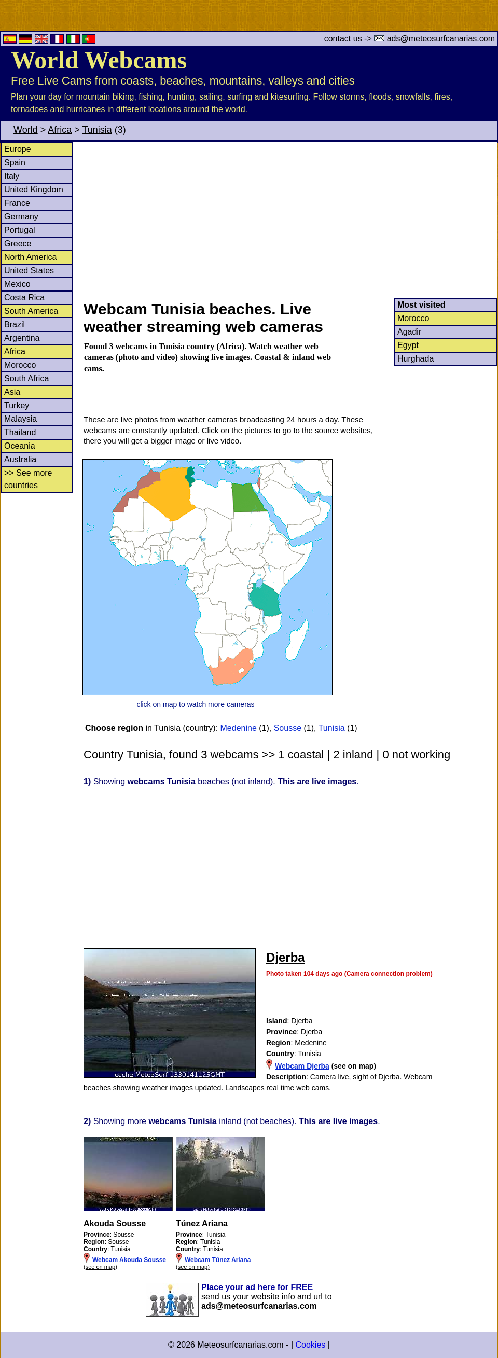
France (17, 203)
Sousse (287, 728)
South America (31, 311)
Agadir (409, 331)
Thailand (20, 432)
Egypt (408, 345)
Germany (21, 216)
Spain (14, 162)
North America (30, 257)
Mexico (17, 284)
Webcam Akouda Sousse (129, 1260)
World (25, 129)
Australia (20, 459)
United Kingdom (33, 189)
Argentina (22, 338)
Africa (60, 129)
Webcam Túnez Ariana (218, 1260)
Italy (11, 176)
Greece (17, 243)
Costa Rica (24, 297)
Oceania (19, 445)
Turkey (16, 405)
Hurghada (415, 358)
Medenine (238, 728)
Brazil (14, 324)
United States (29, 270)
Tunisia (97, 129)
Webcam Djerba (302, 1066)
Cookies (310, 1344)
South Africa (26, 378)
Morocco (20, 365)
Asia (12, 391)
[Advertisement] (289, 220)
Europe (17, 149)
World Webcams (99, 60)
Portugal (19, 230)
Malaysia (20, 418)
